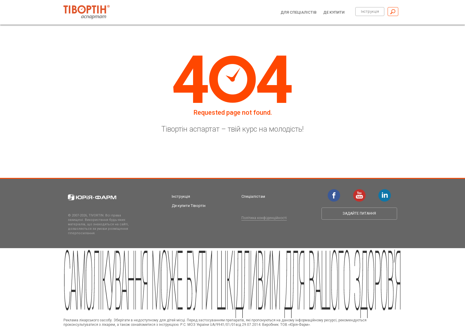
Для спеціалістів (298, 12)
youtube (359, 192)
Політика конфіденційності (264, 218)
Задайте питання (359, 213)
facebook (334, 192)
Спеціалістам (253, 196)
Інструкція (370, 11)
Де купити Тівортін (189, 205)
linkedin (384, 192)
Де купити (334, 12)
